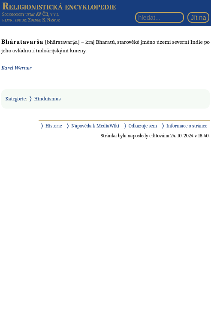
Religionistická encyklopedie (59, 6)
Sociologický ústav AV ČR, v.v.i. (30, 14)
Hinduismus (47, 99)
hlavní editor (14, 20)
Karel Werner (16, 67)
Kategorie (15, 99)
